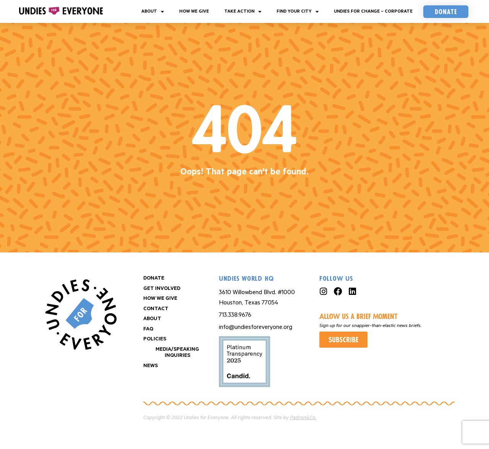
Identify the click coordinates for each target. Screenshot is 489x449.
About (152, 11)
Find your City (298, 11)
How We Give (194, 11)
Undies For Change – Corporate (373, 11)
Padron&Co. (303, 418)
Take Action (242, 11)
